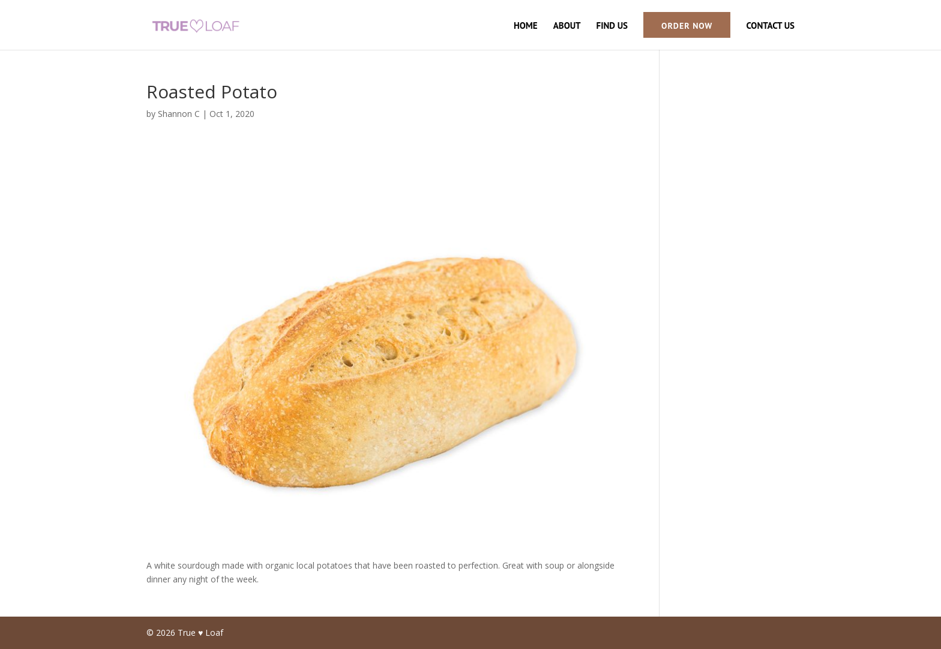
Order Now (686, 25)
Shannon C (179, 113)
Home (526, 26)
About (567, 26)
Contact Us (770, 26)
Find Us (612, 26)
